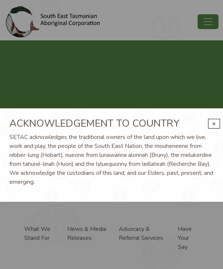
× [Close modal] (214, 124)
